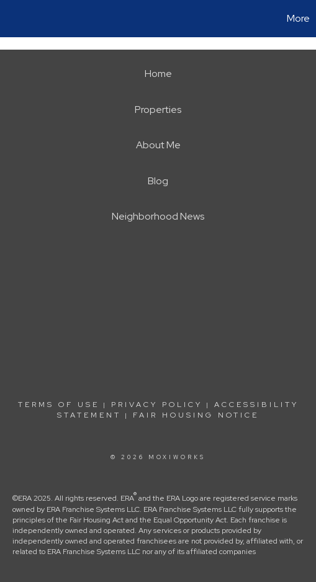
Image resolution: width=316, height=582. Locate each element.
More (298, 18)
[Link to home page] (11, 18)
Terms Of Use (58, 405)
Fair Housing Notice (196, 415)
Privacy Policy (156, 405)
